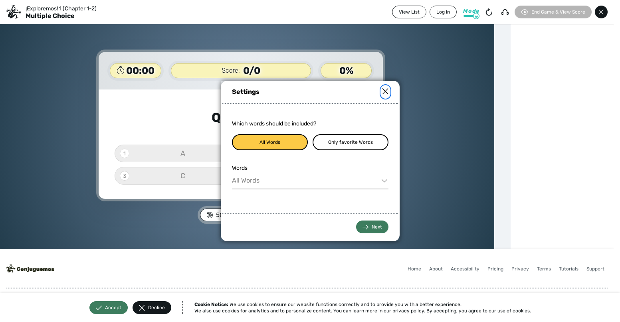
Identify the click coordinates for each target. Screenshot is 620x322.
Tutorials (568, 269)
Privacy (520, 269)
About (436, 269)
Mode (471, 11)
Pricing (495, 269)
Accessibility (465, 269)
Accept (108, 308)
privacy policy (408, 311)
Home (414, 269)
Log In (443, 12)
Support (595, 269)
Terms (544, 269)
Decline (152, 308)
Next (372, 227)
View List (409, 12)
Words (240, 168)
